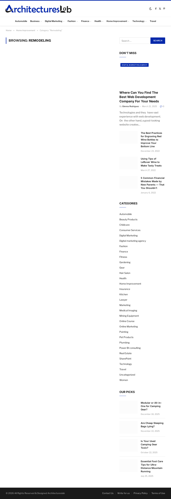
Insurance (124, 289)
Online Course (126, 321)
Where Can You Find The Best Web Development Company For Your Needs (139, 97)
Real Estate (125, 353)
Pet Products (126, 337)
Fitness (123, 256)
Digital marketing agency (134, 65)
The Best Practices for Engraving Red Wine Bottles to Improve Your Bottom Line (151, 139)
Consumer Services (129, 230)
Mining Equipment (129, 315)
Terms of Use (158, 493)
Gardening (124, 262)
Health (98, 21)
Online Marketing (128, 326)
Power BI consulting (130, 347)
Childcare (124, 224)
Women (123, 380)
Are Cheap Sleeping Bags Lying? (152, 425)
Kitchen (123, 294)
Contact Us (108, 493)
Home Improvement (117, 21)
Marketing (124, 305)
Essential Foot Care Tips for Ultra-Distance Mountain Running (152, 466)
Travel (153, 21)
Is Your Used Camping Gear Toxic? (149, 444)
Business (35, 21)
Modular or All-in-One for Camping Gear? (151, 406)
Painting (123, 331)
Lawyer (123, 299)
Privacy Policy (141, 493)
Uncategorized (127, 374)
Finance (85, 21)
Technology (138, 21)
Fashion (72, 21)
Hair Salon (124, 272)
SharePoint (125, 358)
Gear (122, 267)
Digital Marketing (53, 21)
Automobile (21, 21)
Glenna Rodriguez (130, 106)
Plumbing (124, 342)
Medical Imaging (128, 310)
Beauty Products (128, 219)
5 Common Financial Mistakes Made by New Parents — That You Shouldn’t (152, 182)
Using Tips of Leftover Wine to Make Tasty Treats (151, 162)
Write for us (123, 493)
